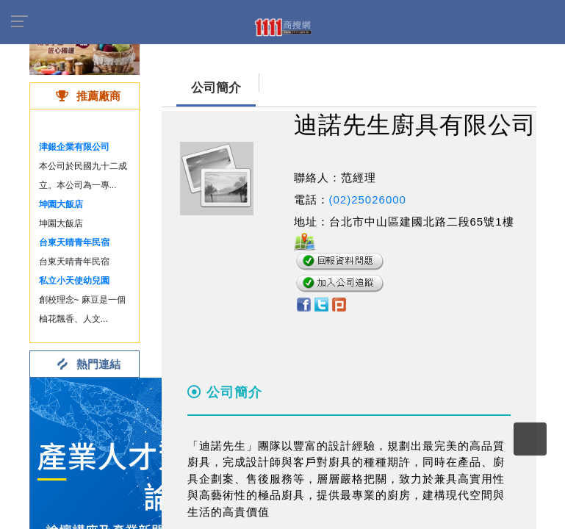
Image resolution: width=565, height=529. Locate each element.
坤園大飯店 (61, 204)
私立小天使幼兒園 (74, 281)
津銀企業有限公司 (74, 147)
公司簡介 (216, 88)
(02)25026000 (367, 199)
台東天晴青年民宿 (74, 242)
